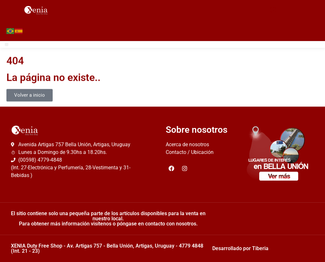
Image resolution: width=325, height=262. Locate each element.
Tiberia (260, 248)
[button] (6, 44)
